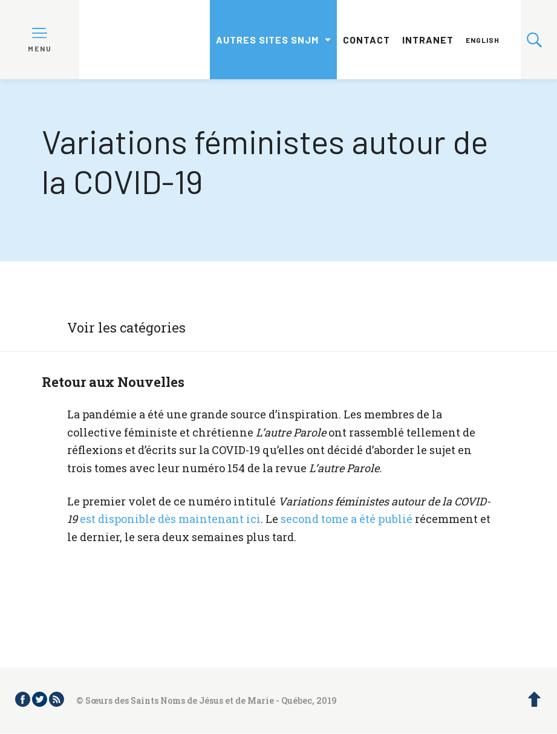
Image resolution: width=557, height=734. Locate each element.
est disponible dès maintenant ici (169, 519)
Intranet (428, 39)
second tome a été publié (346, 519)
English (483, 40)
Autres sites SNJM (267, 39)
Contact (366, 39)
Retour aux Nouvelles (113, 382)
